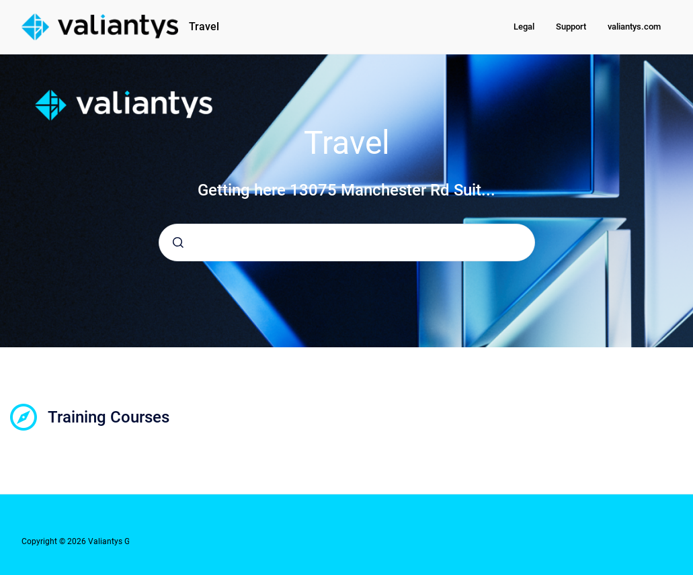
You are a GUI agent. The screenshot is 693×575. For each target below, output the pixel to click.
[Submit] (178, 242)
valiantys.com (634, 26)
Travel (204, 26)
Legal (524, 26)
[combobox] (346, 242)
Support (571, 26)
